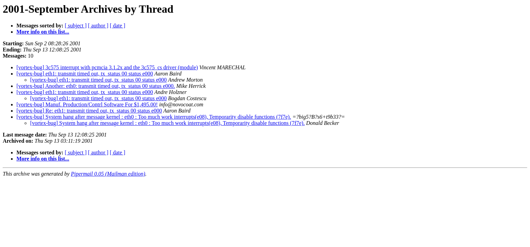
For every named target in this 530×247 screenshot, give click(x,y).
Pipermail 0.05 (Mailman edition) (108, 174)
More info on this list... (42, 32)
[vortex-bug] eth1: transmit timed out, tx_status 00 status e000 (84, 74)
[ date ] (117, 25)
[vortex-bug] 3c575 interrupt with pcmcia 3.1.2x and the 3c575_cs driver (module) (107, 67)
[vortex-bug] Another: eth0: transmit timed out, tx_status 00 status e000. (95, 86)
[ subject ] (76, 25)
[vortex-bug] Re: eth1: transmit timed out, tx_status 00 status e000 (89, 111)
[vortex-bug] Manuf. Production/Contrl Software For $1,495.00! (87, 104)
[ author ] (98, 25)
